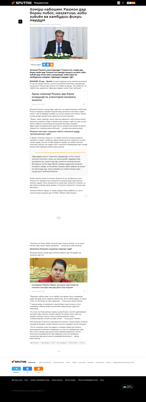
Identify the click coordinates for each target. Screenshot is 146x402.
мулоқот (82, 342)
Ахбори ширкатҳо (57, 380)
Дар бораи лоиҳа (17, 380)
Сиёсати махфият (70, 380)
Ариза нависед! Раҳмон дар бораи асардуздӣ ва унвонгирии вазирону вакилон (54, 96)
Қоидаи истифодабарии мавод (40, 380)
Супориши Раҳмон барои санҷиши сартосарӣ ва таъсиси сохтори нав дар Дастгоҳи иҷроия (55, 286)
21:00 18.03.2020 (35, 24)
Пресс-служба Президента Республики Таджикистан (45, 60)
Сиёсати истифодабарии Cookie (88, 380)
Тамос (26, 380)
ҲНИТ (53, 342)
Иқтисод (82, 362)
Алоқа (102, 380)
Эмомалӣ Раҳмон (73, 342)
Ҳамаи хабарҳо (45, 342)
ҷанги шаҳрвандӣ (61, 342)
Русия (68, 362)
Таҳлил (108, 362)
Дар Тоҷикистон (35, 342)
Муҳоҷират (100, 362)
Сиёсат (74, 362)
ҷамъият (90, 362)
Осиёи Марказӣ (58, 362)
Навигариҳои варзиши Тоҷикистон (126, 362)
